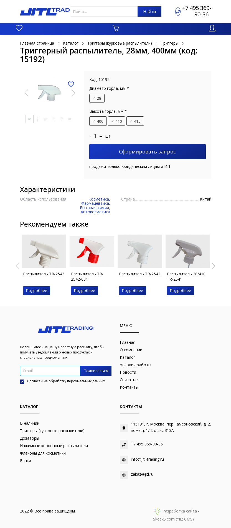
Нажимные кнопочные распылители (54, 445)
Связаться (129, 379)
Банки (25, 460)
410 (116, 121)
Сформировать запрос (147, 151)
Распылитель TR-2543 (43, 273)
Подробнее (36, 290)
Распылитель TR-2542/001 (87, 276)
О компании (131, 349)
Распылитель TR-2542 (139, 273)
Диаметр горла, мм (109, 88)
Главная (127, 342)
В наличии (29, 423)
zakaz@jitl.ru (142, 474)
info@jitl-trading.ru (147, 459)
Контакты (129, 387)
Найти (149, 11)
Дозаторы (29, 438)
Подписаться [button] (95, 370)
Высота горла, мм (108, 111)
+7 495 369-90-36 (196, 11)
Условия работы (135, 364)
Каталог (127, 357)
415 (135, 121)
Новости (128, 372)
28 (96, 98)
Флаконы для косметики (43, 453)
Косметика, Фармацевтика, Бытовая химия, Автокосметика (95, 205)
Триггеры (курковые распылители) (52, 430)
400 (97, 121)
